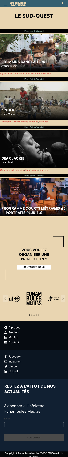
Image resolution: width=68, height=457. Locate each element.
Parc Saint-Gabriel (34, 30)
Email (7, 418)
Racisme (43, 169)
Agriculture (6, 73)
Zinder (7, 110)
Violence (43, 121)
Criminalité (5, 121)
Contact (14, 342)
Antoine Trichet (9, 65)
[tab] (29, 315)
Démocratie (19, 73)
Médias (13, 337)
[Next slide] (63, 298)
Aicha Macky (8, 114)
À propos (14, 327)
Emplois (14, 332)
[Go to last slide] (5, 298)
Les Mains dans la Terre (24, 62)
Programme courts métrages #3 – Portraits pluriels (33, 210)
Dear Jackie (12, 158)
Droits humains (20, 121)
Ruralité (47, 73)
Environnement (34, 73)
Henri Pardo (7, 162)
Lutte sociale (31, 169)
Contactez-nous (34, 267)
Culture (4, 169)
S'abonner (34, 437)
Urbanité (33, 121)
